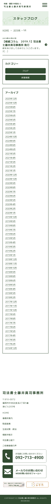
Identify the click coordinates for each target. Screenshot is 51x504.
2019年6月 (10, 233)
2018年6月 (10, 280)
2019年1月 (10, 254)
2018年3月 (10, 293)
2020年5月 (10, 199)
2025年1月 (10, 132)
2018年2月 (10, 297)
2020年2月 (10, 208)
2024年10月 (11, 136)
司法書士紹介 (9, 440)
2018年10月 (11, 267)
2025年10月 (11, 102)
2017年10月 (11, 309)
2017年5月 (10, 331)
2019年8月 (10, 225)
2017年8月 (10, 318)
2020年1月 (10, 212)
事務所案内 (8, 418)
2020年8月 (10, 187)
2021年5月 (10, 153)
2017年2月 (10, 343)
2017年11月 (11, 305)
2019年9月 (10, 221)
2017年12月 (11, 301)
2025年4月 (10, 123)
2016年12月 (11, 347)
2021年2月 (10, 166)
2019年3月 (10, 246)
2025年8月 (10, 106)
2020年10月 (11, 178)
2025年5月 (10, 119)
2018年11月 (11, 263)
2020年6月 (10, 195)
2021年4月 (10, 157)
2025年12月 (11, 98)
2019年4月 (10, 242)
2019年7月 (10, 229)
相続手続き (8, 434)
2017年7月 (10, 322)
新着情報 (25, 77)
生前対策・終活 (10, 429)
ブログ (25, 70)
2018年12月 (11, 259)
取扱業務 (7, 423)
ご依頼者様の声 (10, 445)
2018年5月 (10, 284)
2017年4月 (10, 335)
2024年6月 (10, 149)
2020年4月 (10, 204)
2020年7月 (10, 191)
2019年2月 (10, 250)
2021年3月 (10, 161)
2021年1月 (10, 170)
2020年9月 (10, 183)
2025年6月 (10, 115)
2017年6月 (10, 326)
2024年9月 (10, 140)
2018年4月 (10, 288)
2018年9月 (10, 271)
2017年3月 (10, 339)
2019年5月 (10, 238)
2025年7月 (10, 111)
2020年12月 (11, 174)
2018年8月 (10, 276)
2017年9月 (10, 314)
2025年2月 (10, 128)
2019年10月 (11, 216)
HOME (6, 412)
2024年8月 (10, 144)
